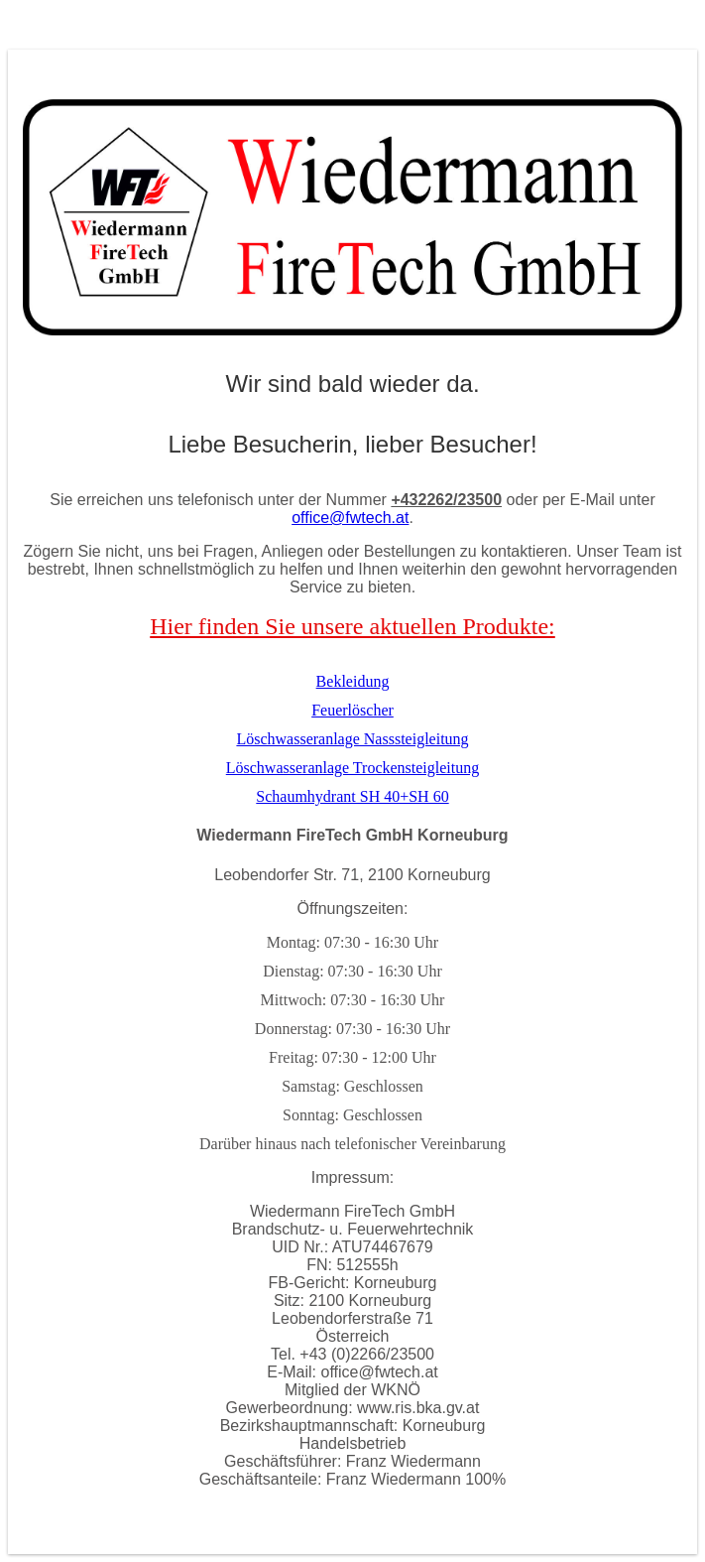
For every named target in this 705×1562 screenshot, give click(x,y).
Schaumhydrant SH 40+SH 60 (352, 796)
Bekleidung (353, 681)
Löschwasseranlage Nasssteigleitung (352, 738)
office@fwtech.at (350, 517)
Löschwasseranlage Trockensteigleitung (353, 767)
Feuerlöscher (352, 710)
